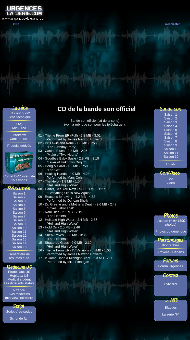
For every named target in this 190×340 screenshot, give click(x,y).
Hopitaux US (19, 275)
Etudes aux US (19, 272)
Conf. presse (19, 139)
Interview (19, 135)
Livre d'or (170, 284)
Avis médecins (19, 294)
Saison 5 (19, 209)
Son (170, 179)
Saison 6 (19, 212)
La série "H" (170, 314)
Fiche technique (19, 117)
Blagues (171, 307)
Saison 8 (19, 220)
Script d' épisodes (19, 311)
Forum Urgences (170, 266)
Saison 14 (19, 243)
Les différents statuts (19, 283)
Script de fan (19, 318)
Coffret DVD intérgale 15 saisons (19, 178)
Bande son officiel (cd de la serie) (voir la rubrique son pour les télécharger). (94, 122)
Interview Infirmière (19, 298)
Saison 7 (19, 216)
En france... (19, 290)
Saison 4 (19, 205)
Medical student (19, 279)
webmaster (172, 24)
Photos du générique (171, 231)
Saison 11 (19, 232)
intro (16, 24)
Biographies (171, 245)
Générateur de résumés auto (19, 256)
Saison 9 (19, 224)
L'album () (171, 222)
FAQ (19, 124)
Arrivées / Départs (170, 252)
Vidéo (170, 183)
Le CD (170, 164)
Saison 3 (19, 201)
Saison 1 (19, 193)
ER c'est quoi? (19, 113)
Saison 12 (19, 235)
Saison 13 (19, 239)
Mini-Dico (19, 128)
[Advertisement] (95, 64)
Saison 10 (19, 228)
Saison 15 (19, 247)
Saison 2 (19, 197)
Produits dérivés (19, 146)
